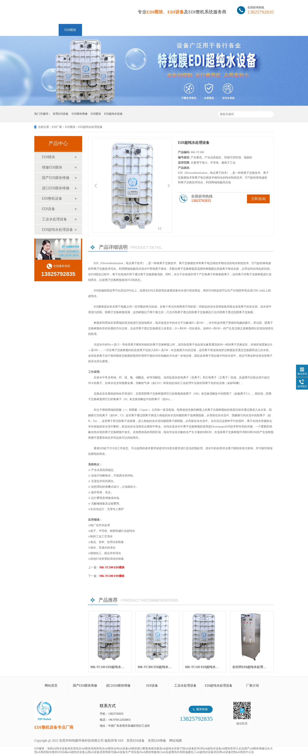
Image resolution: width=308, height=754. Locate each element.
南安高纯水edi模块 (78, 748)
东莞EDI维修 (157, 740)
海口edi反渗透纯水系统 (171, 752)
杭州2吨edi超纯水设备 (207, 748)
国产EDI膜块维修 (55, 178)
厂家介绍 (252, 685)
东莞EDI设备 (135, 740)
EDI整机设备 (126, 30)
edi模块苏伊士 (230, 748)
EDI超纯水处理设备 (57, 230)
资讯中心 (177, 30)
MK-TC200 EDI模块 (111, 575)
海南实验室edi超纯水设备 (164, 748)
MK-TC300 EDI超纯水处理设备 (159, 667)
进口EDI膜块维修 (55, 188)
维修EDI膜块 (97, 30)
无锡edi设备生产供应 (123, 752)
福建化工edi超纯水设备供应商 (203, 752)
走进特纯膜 (228, 30)
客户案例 (202, 30)
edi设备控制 (229, 752)
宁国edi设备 (187, 748)
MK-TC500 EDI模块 (111, 567)
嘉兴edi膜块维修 (146, 752)
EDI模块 (70, 30)
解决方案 (153, 30)
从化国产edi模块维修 (251, 748)
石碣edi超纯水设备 (73, 752)
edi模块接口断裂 (138, 748)
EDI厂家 (57, 126)
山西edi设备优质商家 (98, 752)
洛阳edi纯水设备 (57, 748)
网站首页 (46, 30)
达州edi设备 (121, 748)
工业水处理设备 (54, 219)
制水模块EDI (54, 752)
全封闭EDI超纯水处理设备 (251, 667)
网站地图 (175, 740)
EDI (82, 12)
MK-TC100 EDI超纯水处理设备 (112, 667)
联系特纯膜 (256, 30)
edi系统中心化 (245, 752)
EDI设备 (48, 209)
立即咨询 (258, 199)
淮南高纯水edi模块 (102, 748)
